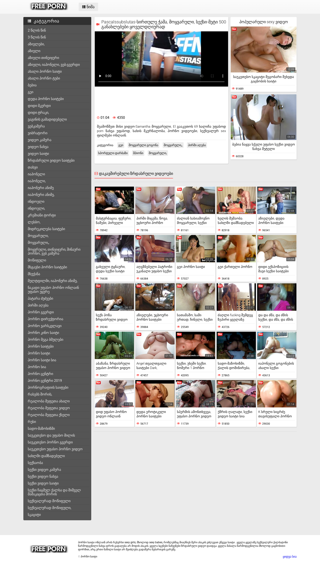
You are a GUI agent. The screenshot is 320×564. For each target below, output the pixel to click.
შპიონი (138, 153)
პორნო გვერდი (41, 312)
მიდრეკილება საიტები (46, 229)
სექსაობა (35, 463)
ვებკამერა (36, 126)
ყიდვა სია (290, 556)
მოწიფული (37, 260)
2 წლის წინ (37, 30)
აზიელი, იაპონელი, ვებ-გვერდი (54, 64)
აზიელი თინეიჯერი (43, 58)
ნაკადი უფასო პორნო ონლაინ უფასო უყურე (53, 290)
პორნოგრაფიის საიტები (48, 387)
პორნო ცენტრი (40, 374)
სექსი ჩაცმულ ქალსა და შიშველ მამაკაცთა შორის (54, 492)
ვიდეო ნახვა (38, 147)
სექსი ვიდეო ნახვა (43, 476)
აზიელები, (36, 44)
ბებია (32, 85)
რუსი (32, 422)
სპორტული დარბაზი (113, 153)
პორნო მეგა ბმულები (45, 339)
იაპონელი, (37, 181)
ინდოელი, (36, 208)
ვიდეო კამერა (39, 140)
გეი (30, 92)
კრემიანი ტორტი (42, 215)
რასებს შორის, (40, 394)
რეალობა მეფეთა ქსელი (49, 415)
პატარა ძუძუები (40, 298)
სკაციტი (34, 515)
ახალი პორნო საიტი (45, 71)
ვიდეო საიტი (38, 153)
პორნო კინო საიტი (43, 333)
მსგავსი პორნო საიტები (47, 267)
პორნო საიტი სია (42, 360)
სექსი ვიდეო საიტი (43, 483)
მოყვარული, (38, 236)
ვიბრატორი (37, 133)
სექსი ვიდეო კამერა (44, 469)
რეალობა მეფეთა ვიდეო (49, 408)
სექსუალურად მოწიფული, (49, 508)
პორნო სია (37, 367)
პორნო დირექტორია (45, 319)
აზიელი (34, 51)
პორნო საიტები (41, 346)
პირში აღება (38, 305)
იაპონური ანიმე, (41, 195)
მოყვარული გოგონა (143, 145)
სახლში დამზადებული (46, 456)
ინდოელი (36, 201)
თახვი (33, 167)
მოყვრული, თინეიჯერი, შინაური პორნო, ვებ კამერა (54, 251)
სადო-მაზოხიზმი (41, 428)
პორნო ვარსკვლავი (44, 326)
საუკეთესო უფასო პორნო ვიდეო (55, 449)
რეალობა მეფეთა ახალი (49, 401)
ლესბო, (34, 222)
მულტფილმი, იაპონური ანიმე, (52, 281)
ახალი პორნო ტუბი (44, 78)
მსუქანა (34, 274)
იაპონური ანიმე (41, 188)
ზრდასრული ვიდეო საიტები (51, 160)
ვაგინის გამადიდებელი (47, 119)
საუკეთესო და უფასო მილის (51, 435)
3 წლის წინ (37, 37)
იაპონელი (36, 174)
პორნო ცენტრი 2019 (45, 381)
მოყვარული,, (38, 242)
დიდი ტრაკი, (38, 112)
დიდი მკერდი (39, 106)
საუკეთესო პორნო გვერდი (50, 442)
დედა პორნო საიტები (46, 99)
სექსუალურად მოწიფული (49, 501)
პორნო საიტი (39, 353)
